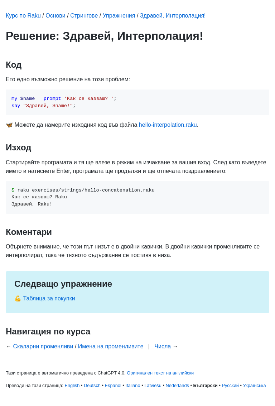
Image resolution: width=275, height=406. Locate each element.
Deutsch (92, 385)
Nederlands (177, 385)
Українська (254, 385)
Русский (230, 385)
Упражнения (119, 16)
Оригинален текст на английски (160, 373)
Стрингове (84, 16)
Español (113, 385)
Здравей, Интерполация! (173, 16)
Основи (55, 16)
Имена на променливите (111, 346)
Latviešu (152, 385)
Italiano (132, 385)
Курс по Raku (23, 16)
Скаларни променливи (43, 346)
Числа (162, 346)
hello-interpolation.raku (168, 125)
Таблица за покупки (49, 298)
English (71, 385)
